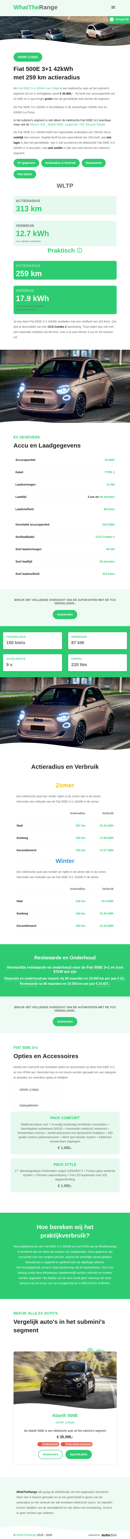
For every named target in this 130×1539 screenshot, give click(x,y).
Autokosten (65, 614)
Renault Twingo (96, 124)
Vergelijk (119, 19)
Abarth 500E (56, 124)
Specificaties (78, 1454)
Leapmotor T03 (75, 124)
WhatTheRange (26, 1535)
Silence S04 (39, 124)
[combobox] (36, 1090)
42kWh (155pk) (65, 1422)
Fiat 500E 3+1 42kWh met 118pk (38, 88)
